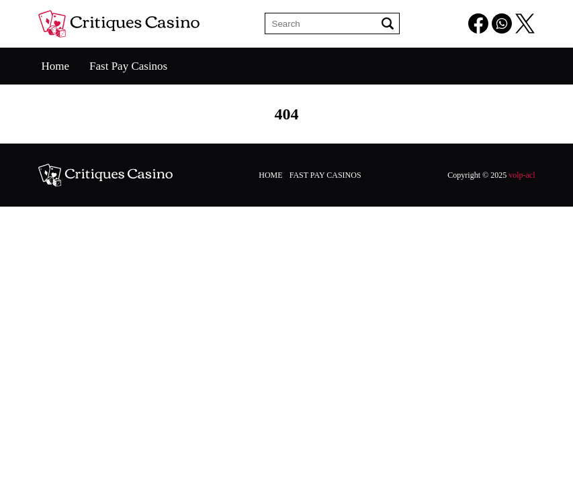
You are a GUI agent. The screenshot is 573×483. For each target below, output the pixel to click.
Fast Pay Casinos (128, 66)
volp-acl (522, 175)
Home (56, 66)
